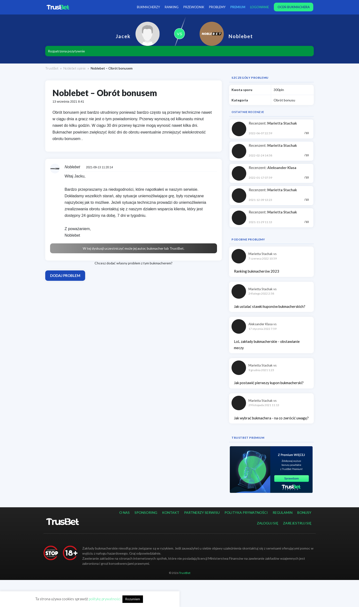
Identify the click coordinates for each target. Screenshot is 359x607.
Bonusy (304, 512)
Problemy (217, 7)
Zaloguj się (267, 523)
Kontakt (170, 512)
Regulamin (282, 512)
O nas (124, 512)
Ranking (172, 7)
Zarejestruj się (297, 523)
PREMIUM (237, 7)
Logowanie (259, 7)
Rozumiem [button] (132, 599)
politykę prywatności (104, 599)
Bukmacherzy (148, 7)
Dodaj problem (65, 275)
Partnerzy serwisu (202, 512)
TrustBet (52, 68)
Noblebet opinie (74, 68)
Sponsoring (146, 512)
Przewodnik (193, 7)
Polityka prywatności (246, 512)
